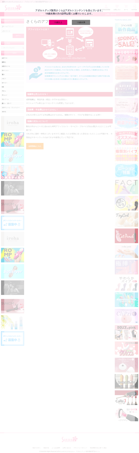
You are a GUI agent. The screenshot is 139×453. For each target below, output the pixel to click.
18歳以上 (58, 22)
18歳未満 (81, 22)
